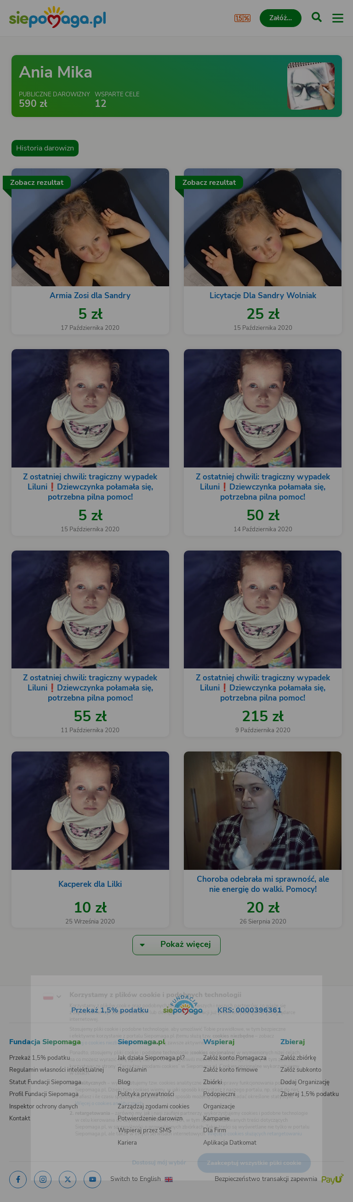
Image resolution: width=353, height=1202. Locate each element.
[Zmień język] (26, 979)
